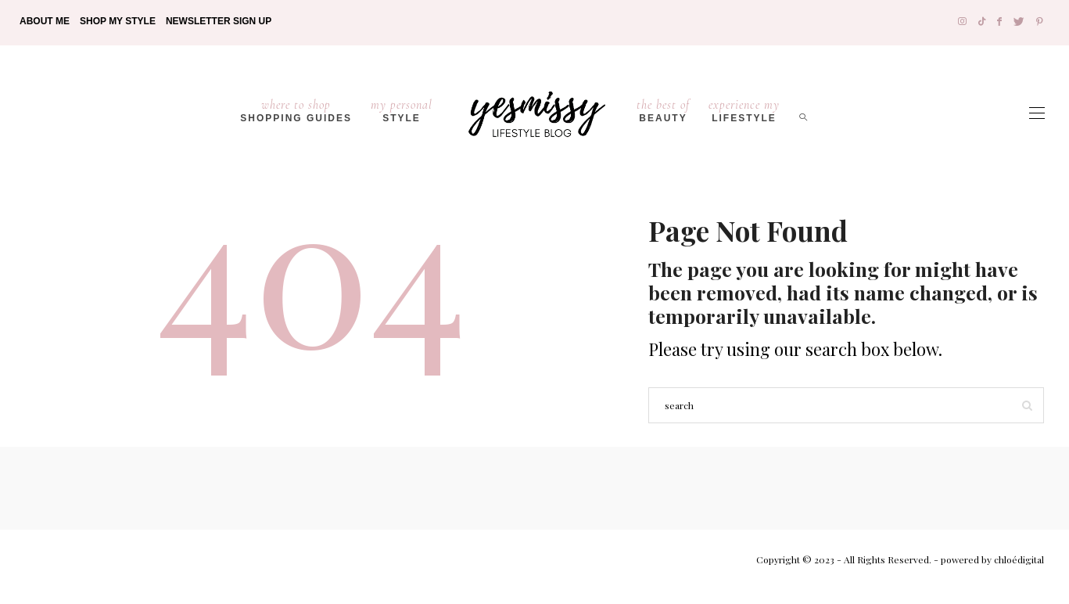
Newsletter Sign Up (218, 21)
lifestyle (744, 110)
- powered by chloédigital (987, 559)
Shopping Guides (296, 110)
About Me (45, 21)
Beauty (663, 110)
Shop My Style (118, 21)
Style (401, 110)
